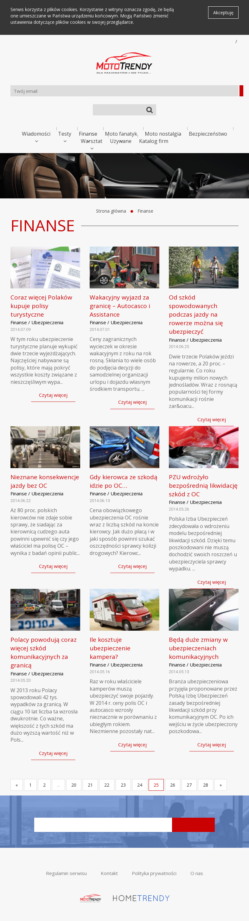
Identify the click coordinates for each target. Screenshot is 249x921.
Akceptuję (223, 13)
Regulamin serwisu (66, 873)
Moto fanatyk (121, 133)
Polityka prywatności (154, 873)
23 (123, 785)
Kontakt (109, 873)
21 (90, 785)
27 (189, 785)
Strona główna (111, 211)
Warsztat (91, 141)
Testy (64, 133)
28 (205, 785)
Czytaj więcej (53, 395)
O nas (196, 873)
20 (73, 785)
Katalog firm (153, 141)
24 (139, 785)
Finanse (88, 133)
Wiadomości (36, 133)
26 (172, 785)
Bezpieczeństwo (208, 133)
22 (106, 785)
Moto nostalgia (163, 133)
